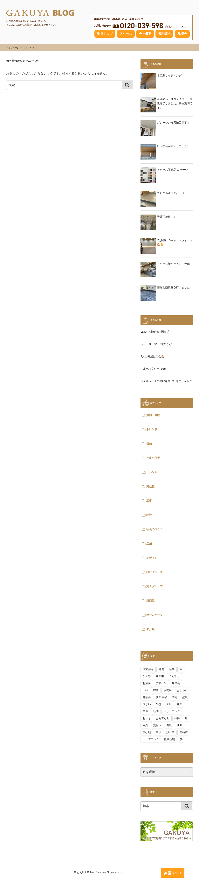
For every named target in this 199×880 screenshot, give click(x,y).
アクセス (126, 33)
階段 (158, 732)
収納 (149, 443)
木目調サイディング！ (170, 75)
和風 (179, 725)
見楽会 (182, 33)
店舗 (149, 543)
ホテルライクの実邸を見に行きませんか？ (166, 381)
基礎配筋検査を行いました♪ (174, 287)
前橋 (156, 690)
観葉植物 (169, 739)
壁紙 (185, 697)
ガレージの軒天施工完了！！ (174, 122)
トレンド (151, 429)
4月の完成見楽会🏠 (152, 356)
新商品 (150, 600)
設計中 (170, 732)
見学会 (147, 697)
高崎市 (184, 732)
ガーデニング (151, 739)
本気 (145, 711)
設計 (149, 514)
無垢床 (157, 725)
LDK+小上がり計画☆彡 (155, 331)
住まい (147, 704)
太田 (169, 704)
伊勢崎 (168, 690)
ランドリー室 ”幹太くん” (156, 344)
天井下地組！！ (166, 216)
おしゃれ (182, 690)
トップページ (12, 47)
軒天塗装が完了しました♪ (172, 146)
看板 (169, 725)
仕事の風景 (153, 457)
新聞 (156, 711)
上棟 (145, 690)
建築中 (160, 676)
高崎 (174, 697)
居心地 (147, 732)
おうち (147, 718)
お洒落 (147, 683)
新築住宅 (161, 697)
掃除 (177, 718)
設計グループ (154, 572)
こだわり (174, 676)
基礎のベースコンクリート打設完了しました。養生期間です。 (174, 103)
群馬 (161, 669)
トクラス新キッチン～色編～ (174, 263)
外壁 (158, 704)
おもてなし (162, 718)
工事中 (150, 500)
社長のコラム (154, 529)
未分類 (150, 629)
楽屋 (172, 669)
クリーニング (172, 711)
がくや (147, 676)
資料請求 (164, 33)
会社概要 (145, 33)
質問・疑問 (153, 415)
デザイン (151, 557)
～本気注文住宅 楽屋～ (154, 368)
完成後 (150, 486)
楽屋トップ (105, 33)
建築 (179, 704)
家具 (145, 725)
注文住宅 (148, 669)
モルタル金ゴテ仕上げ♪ (171, 193)
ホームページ (154, 614)
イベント (151, 472)
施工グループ (154, 586)
